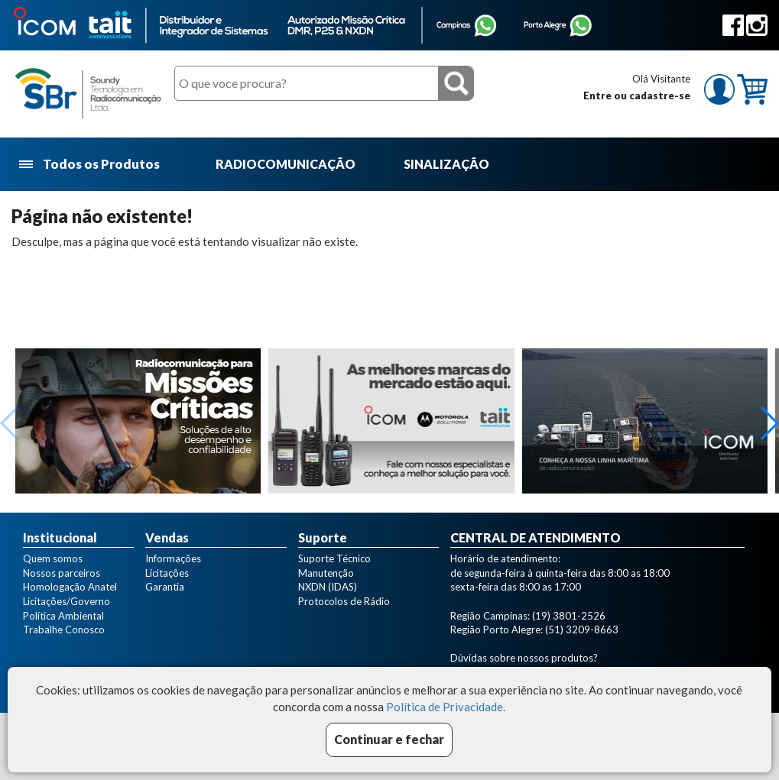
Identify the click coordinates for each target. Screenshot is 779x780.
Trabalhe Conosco (64, 629)
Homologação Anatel (70, 587)
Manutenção (326, 573)
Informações (173, 558)
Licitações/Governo (66, 601)
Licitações (167, 573)
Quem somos (53, 558)
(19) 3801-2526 (568, 616)
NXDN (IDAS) (327, 587)
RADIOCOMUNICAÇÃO (285, 164)
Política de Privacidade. (445, 707)
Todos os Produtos (90, 164)
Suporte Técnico (334, 558)
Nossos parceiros (61, 573)
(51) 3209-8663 (581, 629)
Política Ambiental (63, 616)
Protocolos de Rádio (344, 601)
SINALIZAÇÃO (446, 164)
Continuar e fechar (389, 739)
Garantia (164, 587)
